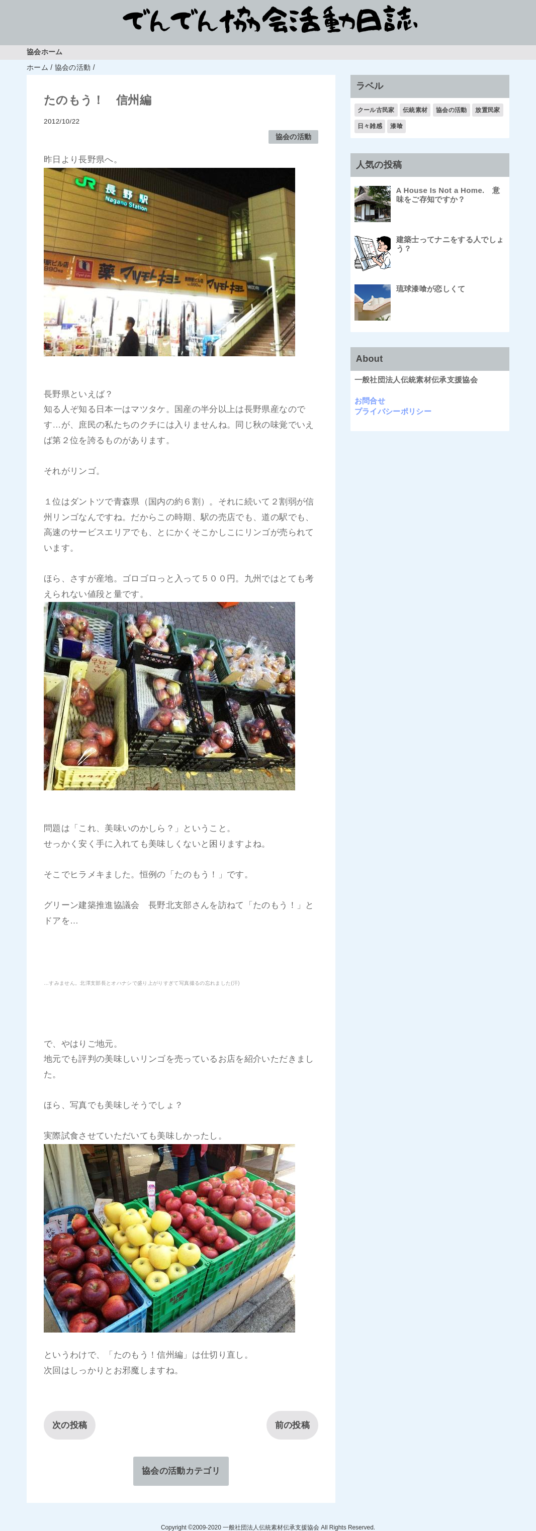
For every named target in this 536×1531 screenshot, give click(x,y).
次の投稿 (69, 1425)
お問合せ (369, 400)
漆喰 (396, 126)
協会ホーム (45, 52)
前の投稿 (292, 1425)
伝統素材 (415, 110)
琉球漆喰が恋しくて (431, 288)
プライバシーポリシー (392, 411)
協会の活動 (294, 137)
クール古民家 (376, 110)
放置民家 (487, 110)
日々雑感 (370, 126)
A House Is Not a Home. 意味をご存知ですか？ (448, 194)
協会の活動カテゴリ (181, 1471)
